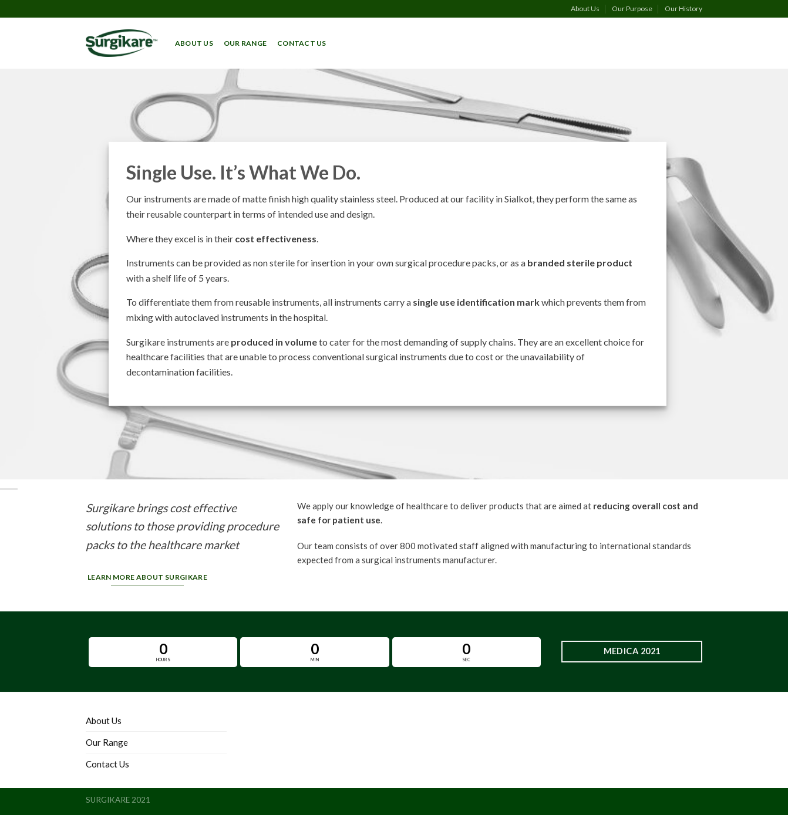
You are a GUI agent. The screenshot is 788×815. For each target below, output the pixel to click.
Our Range (245, 43)
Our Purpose (632, 8)
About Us (585, 8)
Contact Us (301, 43)
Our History (683, 8)
